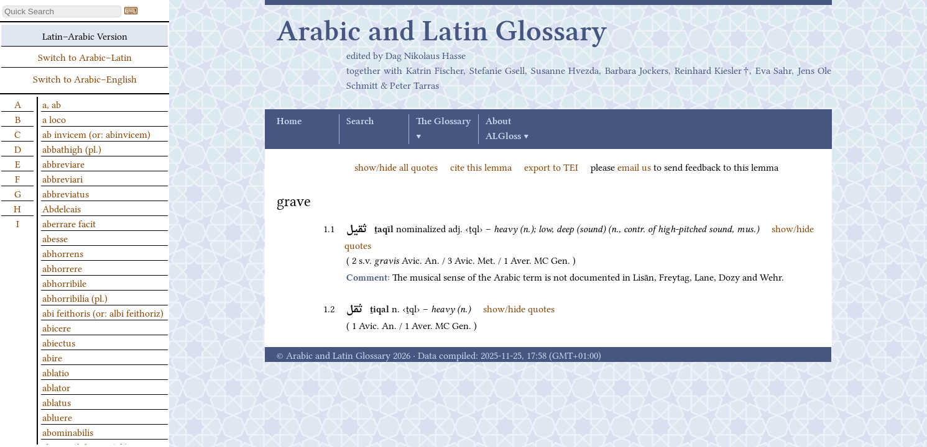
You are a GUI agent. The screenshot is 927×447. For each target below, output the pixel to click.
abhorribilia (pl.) (75, 297)
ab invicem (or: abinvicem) (96, 133)
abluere (57, 416)
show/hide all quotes (396, 166)
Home (289, 121)
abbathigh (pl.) (71, 148)
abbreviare (63, 163)
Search (360, 121)
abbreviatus (65, 193)
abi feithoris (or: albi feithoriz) (103, 312)
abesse (55, 238)
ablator (56, 387)
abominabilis (67, 431)
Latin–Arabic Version (84, 35)
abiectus (58, 342)
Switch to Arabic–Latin (85, 56)
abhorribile (64, 282)
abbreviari (62, 178)
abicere (56, 327)
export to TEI (551, 166)
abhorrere (62, 267)
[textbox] (61, 11)
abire (52, 357)
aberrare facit (69, 223)
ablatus (56, 402)
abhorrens (62, 253)
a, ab (51, 104)
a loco (54, 118)
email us (634, 166)
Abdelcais (61, 208)
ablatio (55, 372)
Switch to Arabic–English (85, 78)
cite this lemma (481, 166)
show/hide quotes (519, 308)
